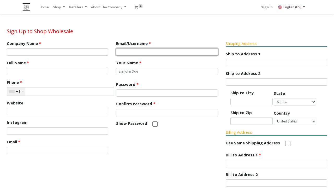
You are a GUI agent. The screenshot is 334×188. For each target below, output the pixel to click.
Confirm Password (135, 103)
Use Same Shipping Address (253, 142)
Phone (14, 82)
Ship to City (242, 92)
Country (282, 113)
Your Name (128, 62)
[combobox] (16, 91)
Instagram (17, 122)
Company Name (24, 43)
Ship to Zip (241, 112)
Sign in (266, 7)
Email (13, 141)
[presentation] (155, 142)
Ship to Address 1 (243, 53)
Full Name (18, 62)
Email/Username (133, 43)
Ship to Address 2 (243, 73)
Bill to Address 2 (242, 174)
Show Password (131, 123)
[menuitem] (45, 7)
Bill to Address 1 (243, 154)
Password (127, 84)
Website (15, 102)
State (279, 93)
